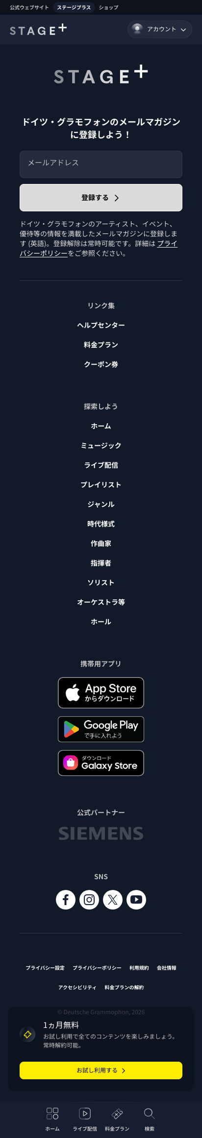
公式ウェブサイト (29, 7)
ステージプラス (74, 7)
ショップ (109, 7)
